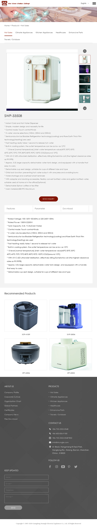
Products (15, 25)
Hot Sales (8, 32)
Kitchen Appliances (44, 32)
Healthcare (61, 32)
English (85, 3)
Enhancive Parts (76, 32)
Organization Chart (12, 401)
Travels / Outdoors (12, 39)
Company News (11, 414)
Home (7, 25)
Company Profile (11, 392)
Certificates (9, 410)
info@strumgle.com (60, 442)
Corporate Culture (12, 397)
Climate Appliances (24, 32)
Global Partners (11, 406)
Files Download (10, 419)
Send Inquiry (48, 199)
